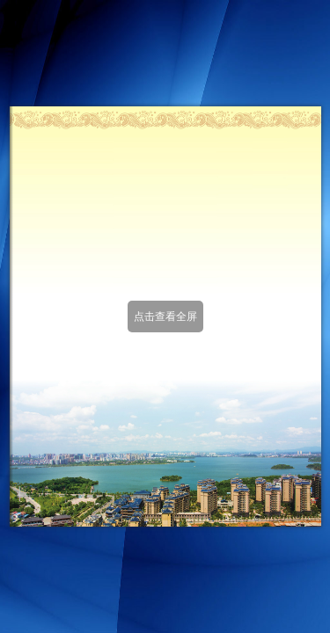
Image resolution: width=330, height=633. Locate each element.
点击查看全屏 (165, 316)
